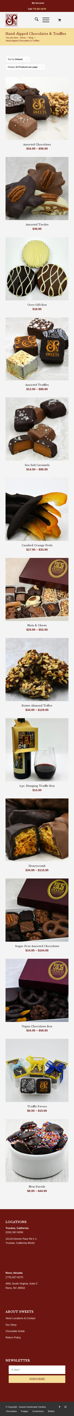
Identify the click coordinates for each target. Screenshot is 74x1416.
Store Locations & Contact (20, 1318)
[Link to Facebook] (60, 1407)
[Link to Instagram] (65, 1407)
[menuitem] (38, 3)
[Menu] (43, 20)
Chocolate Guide (15, 1331)
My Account (38, 3)
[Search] (34, 20)
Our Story (11, 1324)
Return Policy (13, 1337)
